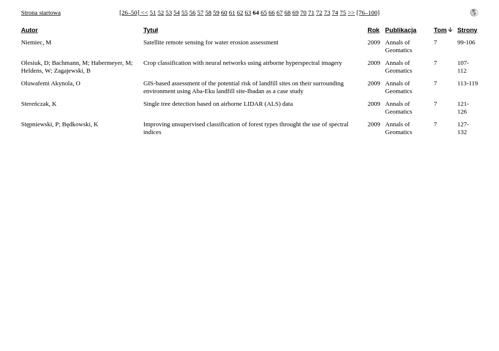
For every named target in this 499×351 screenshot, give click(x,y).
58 (208, 12)
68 (288, 12)
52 (161, 12)
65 (264, 12)
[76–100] (368, 12)
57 (200, 12)
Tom (440, 30)
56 (193, 12)
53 (169, 12)
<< (144, 12)
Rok (373, 30)
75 (343, 12)
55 (184, 12)
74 (335, 12)
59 (216, 12)
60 (224, 12)
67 (279, 12)
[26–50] (130, 12)
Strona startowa (40, 12)
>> (351, 12)
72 (319, 12)
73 (327, 12)
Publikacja (400, 30)
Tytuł (150, 30)
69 (295, 12)
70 (303, 12)
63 (248, 12)
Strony (467, 30)
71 (311, 12)
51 (153, 12)
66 (272, 12)
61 (232, 12)
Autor (29, 30)
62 (240, 12)
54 (176, 12)
